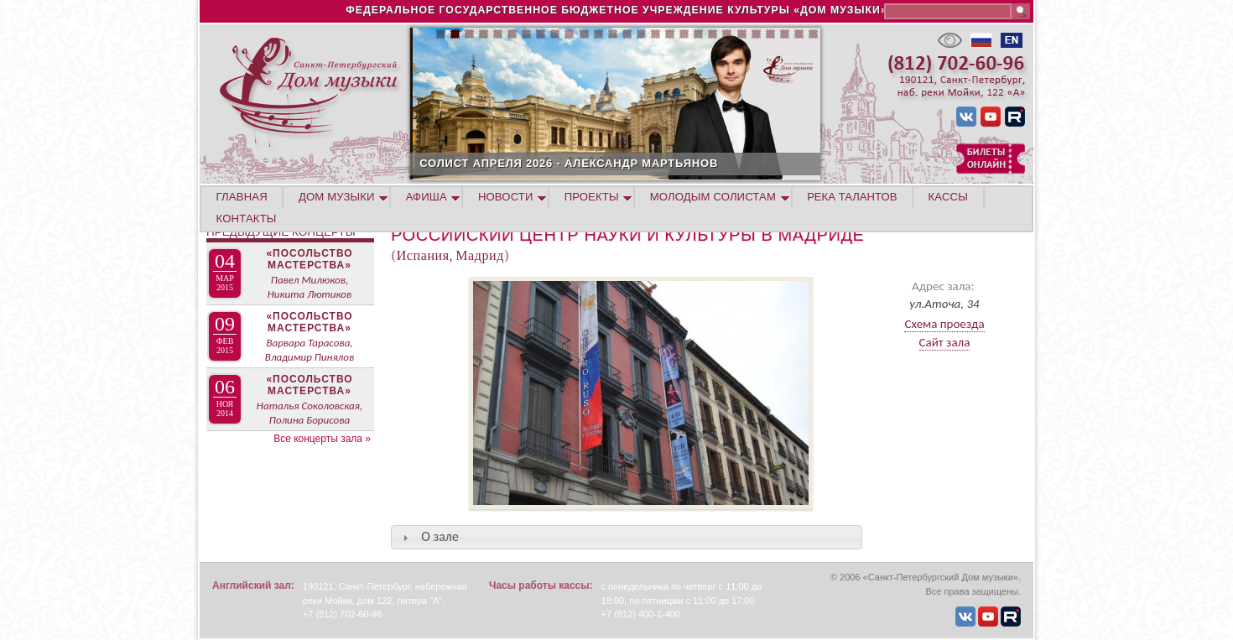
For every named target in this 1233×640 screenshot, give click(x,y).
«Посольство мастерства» (309, 259)
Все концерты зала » (322, 439)
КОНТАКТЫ (246, 218)
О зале (440, 536)
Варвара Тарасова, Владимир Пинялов (309, 349)
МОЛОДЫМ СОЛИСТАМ (713, 196)
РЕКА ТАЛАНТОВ (852, 196)
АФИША (426, 196)
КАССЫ (948, 196)
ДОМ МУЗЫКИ (337, 196)
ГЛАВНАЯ (242, 196)
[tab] (626, 537)
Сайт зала (944, 342)
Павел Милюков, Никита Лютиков (309, 286)
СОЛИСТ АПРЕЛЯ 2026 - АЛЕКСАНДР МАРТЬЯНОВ (630, 163)
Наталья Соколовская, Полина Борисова (309, 412)
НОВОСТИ (505, 196)
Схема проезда (944, 323)
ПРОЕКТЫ (591, 196)
